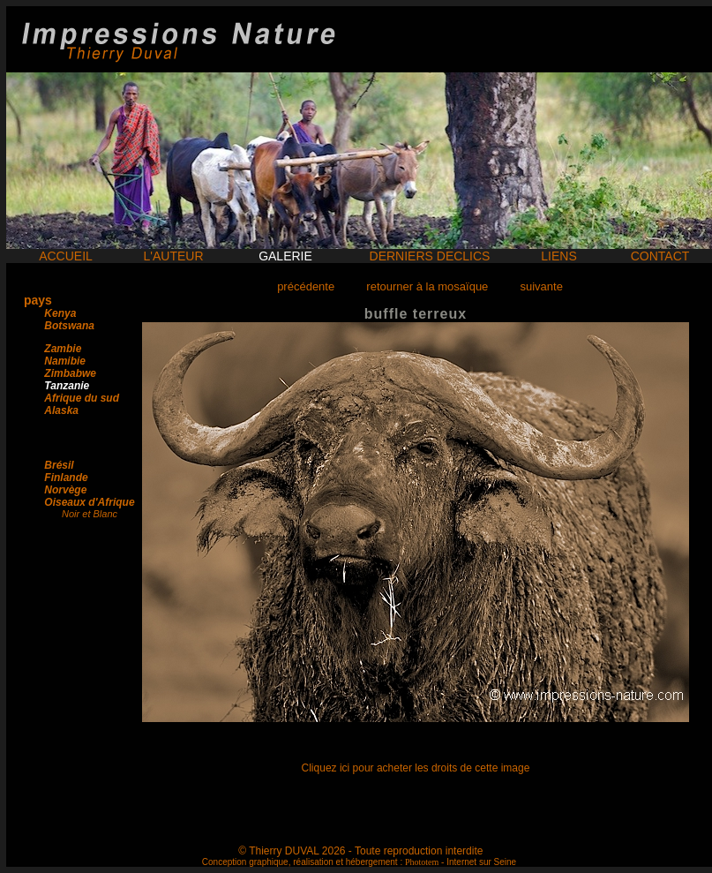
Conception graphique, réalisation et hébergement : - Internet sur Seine (359, 862)
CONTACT (660, 256)
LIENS (558, 256)
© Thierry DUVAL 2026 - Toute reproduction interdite (360, 851)
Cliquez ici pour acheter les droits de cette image (416, 768)
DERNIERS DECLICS (430, 256)
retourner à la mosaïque (427, 286)
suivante (541, 286)
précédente (305, 286)
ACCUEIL (66, 256)
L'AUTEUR (173, 256)
